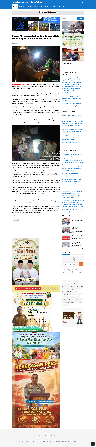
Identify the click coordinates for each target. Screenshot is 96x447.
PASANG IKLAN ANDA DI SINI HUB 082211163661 (29, 288)
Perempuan (72, 294)
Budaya (70, 281)
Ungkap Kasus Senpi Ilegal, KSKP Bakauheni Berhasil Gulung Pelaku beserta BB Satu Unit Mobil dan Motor (72, 221)
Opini (75, 291)
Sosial (63, 299)
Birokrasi (64, 281)
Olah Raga (69, 291)
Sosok (68, 299)
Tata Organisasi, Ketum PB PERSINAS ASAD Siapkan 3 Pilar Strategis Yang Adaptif (72, 144)
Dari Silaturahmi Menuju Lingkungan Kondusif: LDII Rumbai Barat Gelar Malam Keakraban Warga (72, 181)
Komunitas (80, 286)
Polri (68, 297)
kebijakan (73, 302)
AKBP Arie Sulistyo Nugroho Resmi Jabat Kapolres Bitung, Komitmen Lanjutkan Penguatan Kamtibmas (71, 84)
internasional (65, 302)
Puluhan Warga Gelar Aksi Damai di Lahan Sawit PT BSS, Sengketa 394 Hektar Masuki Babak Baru (72, 117)
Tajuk (76, 299)
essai (81, 299)
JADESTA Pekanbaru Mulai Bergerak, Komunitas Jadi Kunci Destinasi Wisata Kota (73, 162)
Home (14, 32)
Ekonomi (70, 283)
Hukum (76, 283)
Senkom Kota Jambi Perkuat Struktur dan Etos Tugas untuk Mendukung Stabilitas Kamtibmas (72, 168)
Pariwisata (65, 294)
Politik (63, 297)
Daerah (76, 281)
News (63, 291)
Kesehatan (72, 286)
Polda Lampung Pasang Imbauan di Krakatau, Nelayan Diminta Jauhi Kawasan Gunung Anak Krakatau (72, 230)
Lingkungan (71, 289)
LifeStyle (64, 289)
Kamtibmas (65, 286)
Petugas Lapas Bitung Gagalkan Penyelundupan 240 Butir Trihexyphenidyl (71, 90)
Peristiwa (79, 294)
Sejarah (73, 297)
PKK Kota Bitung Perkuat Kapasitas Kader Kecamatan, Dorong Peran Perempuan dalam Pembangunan (72, 105)
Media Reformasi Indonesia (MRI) (37, 441)
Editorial (64, 283)
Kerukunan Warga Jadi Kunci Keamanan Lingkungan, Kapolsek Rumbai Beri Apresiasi (71, 175)
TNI (73, 299)
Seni (78, 297)
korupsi (79, 302)
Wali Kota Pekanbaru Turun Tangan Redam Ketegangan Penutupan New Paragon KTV (72, 156)
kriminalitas (65, 304)
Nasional (78, 289)
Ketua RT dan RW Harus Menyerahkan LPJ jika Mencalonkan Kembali (77, 237)
